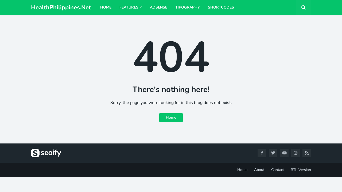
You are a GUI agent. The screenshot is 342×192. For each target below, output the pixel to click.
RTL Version (301, 169)
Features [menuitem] (128, 7)
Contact (277, 169)
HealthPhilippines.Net (61, 7)
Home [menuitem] (105, 7)
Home (171, 117)
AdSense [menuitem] (158, 7)
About (259, 169)
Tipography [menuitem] (187, 7)
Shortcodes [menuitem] (221, 7)
